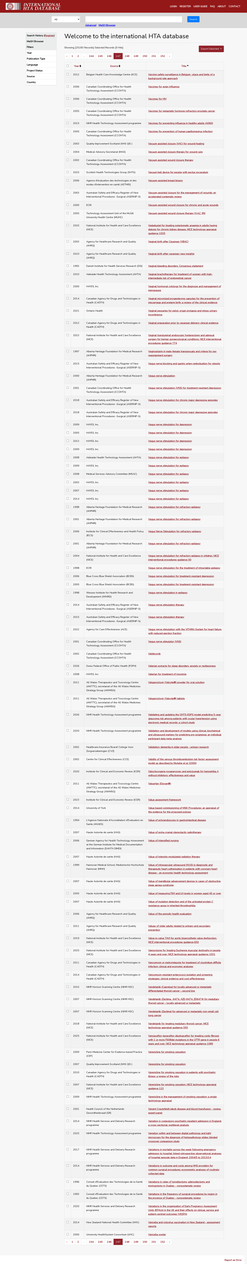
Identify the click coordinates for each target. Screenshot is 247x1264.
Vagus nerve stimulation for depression (170, 424)
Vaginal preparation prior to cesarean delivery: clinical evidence (183, 323)
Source (31, 76)
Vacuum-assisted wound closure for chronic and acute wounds (183, 205)
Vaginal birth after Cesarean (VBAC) (168, 241)
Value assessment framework (164, 799)
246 (109, 56)
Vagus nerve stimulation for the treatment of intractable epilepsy (184, 568)
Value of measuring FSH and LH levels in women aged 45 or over (184, 893)
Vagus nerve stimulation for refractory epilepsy (174, 507)
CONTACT (234, 6)
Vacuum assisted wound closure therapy (170, 160)
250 (145, 56)
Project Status (35, 70)
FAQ (212, 6)
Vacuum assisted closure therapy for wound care (175, 152)
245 (100, 56)
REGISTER (185, 6)
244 (91, 56)
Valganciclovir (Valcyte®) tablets (166, 698)
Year (29, 53)
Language (32, 64)
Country (31, 82)
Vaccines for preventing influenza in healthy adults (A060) (180, 123)
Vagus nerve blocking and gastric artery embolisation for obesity (184, 363)
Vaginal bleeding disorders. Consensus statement (175, 266)
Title (183, 66)
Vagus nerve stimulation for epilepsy (168, 457)
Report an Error (233, 1260)
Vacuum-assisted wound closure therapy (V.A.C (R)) (176, 213)
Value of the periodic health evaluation (169, 914)
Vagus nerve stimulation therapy (166, 605)
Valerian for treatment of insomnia (167, 674)
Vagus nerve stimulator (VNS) (164, 641)
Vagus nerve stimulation (161, 375)
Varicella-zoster (157, 1234)
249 (136, 56)
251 (153, 56)
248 (127, 56)
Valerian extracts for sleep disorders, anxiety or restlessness (182, 666)
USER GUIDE (200, 6)
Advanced (90, 25)
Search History (35, 35)
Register (49, 35)
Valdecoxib (154, 653)
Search (193, 19)
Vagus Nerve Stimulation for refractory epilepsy (174, 531)
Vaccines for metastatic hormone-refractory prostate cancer (181, 111)
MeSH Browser (107, 25)
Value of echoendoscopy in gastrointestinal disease (177, 820)
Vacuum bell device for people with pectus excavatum (178, 172)
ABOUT (221, 6)
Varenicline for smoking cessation (167, 1052)
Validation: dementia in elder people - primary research (178, 747)
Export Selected (210, 48)
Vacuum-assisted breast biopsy (165, 180)
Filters (30, 47)
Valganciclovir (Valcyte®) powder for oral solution (176, 682)
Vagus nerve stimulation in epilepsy (167, 592)
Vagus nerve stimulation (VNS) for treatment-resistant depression (184, 388)
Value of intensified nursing (163, 840)
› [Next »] (169, 56)
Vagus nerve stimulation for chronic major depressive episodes (183, 400)
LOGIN (173, 6)
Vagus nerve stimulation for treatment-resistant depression (181, 576)
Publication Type (36, 58)
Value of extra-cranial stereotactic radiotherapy (174, 832)
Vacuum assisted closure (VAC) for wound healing (176, 143)
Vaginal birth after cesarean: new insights (171, 253)
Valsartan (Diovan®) (159, 783)
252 (162, 56)
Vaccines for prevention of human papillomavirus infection (180, 131)
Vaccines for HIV (157, 99)
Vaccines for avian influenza (163, 86)
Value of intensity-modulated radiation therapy (174, 856)
